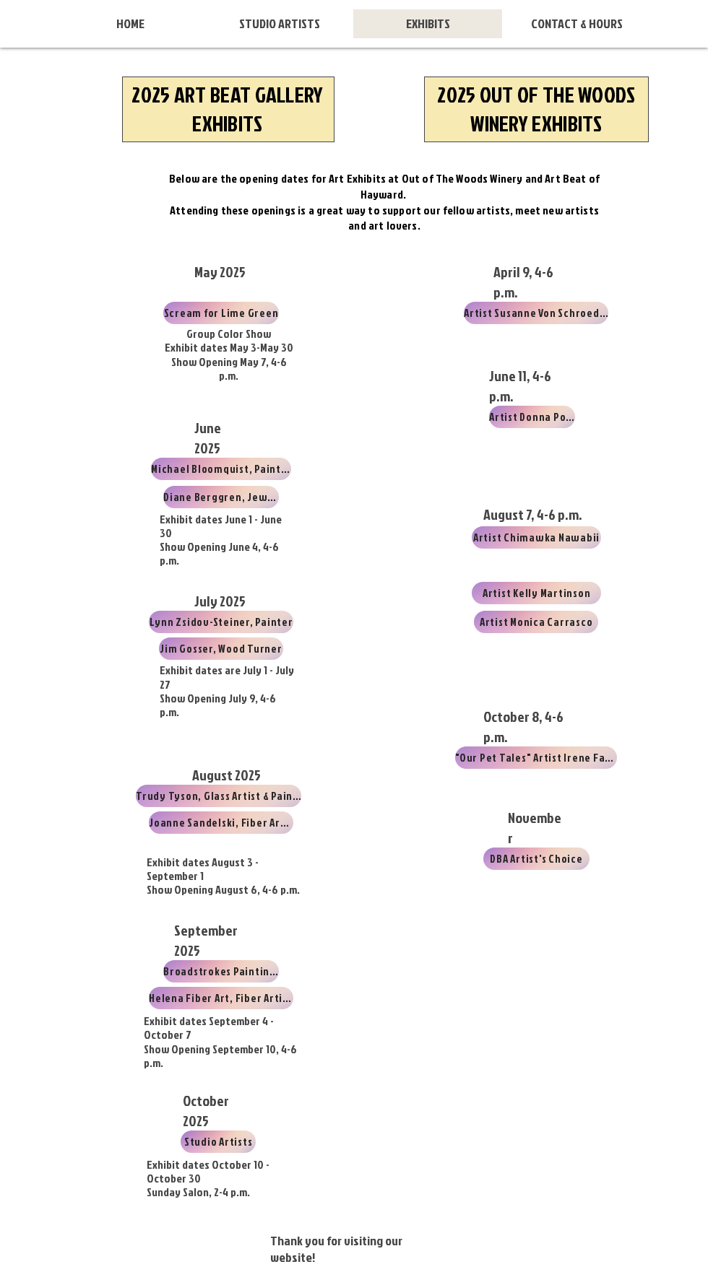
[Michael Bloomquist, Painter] (221, 469)
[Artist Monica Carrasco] (536, 622)
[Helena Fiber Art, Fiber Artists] (221, 998)
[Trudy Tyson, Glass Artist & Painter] (218, 796)
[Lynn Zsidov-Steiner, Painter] (221, 622)
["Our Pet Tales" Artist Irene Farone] (536, 757)
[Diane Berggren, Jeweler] (221, 497)
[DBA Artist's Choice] (536, 859)
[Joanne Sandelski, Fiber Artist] (221, 822)
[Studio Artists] (218, 1142)
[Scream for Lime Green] (221, 313)
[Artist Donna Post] (532, 417)
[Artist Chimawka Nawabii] (536, 537)
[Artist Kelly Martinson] (536, 593)
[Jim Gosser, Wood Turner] (221, 648)
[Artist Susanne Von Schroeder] (536, 313)
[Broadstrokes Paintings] (221, 971)
